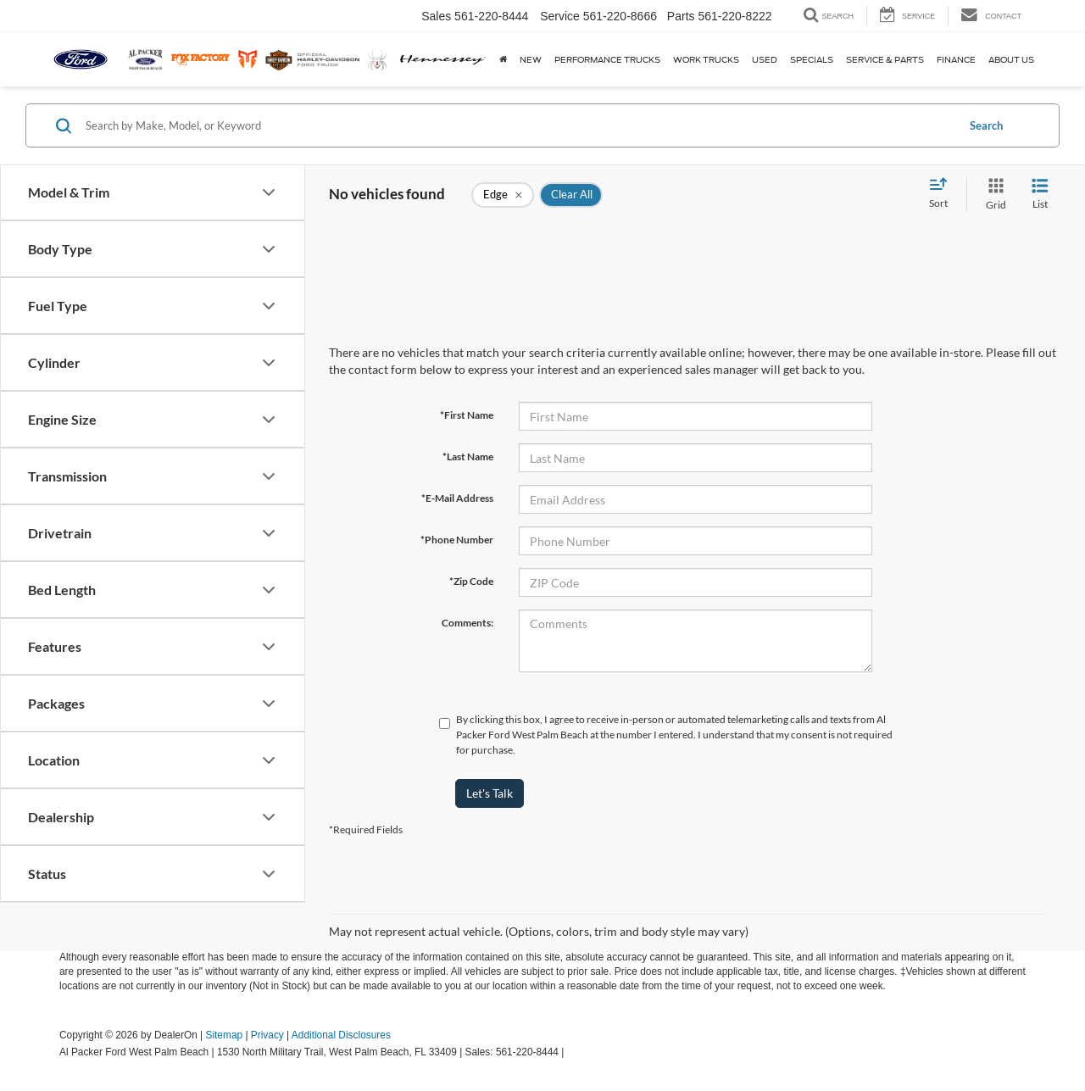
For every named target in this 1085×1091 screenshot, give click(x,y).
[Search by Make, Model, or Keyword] (518, 125)
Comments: (467, 622)
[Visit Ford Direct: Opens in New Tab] (572, 1052)
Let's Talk (489, 793)
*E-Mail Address (457, 498)
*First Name (466, 415)
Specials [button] (811, 59)
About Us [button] (1011, 59)
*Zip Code (471, 581)
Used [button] (764, 59)
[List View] (1040, 194)
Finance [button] (956, 59)
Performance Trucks (607, 59)
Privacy (267, 1035)
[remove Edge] (502, 195)
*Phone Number (456, 539)
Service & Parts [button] (885, 59)
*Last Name (467, 456)
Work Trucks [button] (706, 59)
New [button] (531, 59)
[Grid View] (992, 194)
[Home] (501, 59)
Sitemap (223, 1035)
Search (986, 125)
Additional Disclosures (341, 1035)
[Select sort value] (943, 194)
